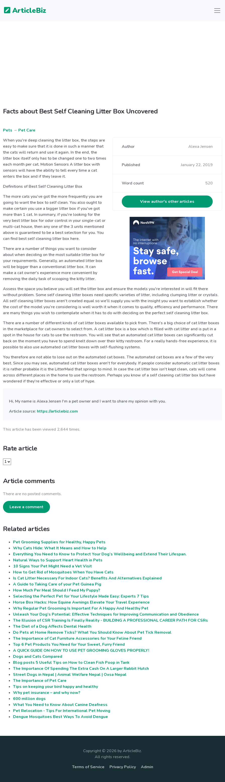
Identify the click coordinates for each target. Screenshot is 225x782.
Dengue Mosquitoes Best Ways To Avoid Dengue (60, 717)
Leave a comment (26, 507)
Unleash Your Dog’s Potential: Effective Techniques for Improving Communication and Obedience (106, 614)
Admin (147, 767)
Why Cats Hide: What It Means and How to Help (59, 548)
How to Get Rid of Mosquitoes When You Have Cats (63, 572)
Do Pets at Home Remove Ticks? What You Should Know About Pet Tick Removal (92, 632)
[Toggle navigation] (217, 10)
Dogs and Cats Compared (37, 656)
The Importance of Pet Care (40, 680)
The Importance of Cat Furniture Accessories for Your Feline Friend (77, 638)
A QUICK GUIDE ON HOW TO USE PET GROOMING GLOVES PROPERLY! (81, 650)
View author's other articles (167, 201)
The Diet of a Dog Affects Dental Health (52, 626)
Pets (7, 130)
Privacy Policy (122, 767)
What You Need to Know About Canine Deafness (60, 704)
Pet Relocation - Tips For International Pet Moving (61, 710)
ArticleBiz (22, 11)
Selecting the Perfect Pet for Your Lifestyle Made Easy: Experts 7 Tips (81, 596)
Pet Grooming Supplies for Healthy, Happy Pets (59, 542)
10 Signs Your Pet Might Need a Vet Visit (52, 566)
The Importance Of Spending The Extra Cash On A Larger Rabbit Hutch (81, 668)
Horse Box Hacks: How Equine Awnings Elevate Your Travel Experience (81, 602)
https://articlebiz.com (57, 411)
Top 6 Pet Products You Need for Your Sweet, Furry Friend (69, 644)
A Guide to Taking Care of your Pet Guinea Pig (57, 584)
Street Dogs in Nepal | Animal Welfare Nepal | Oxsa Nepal (70, 674)
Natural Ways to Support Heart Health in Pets (57, 560)
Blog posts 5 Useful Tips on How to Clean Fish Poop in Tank (71, 662)
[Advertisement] (112, 68)
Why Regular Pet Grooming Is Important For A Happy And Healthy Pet (80, 608)
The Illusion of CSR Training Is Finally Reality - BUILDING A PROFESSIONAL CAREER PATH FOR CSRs (110, 620)
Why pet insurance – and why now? (46, 692)
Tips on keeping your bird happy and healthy (55, 686)
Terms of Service (88, 767)
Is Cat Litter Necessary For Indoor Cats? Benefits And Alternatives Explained (87, 578)
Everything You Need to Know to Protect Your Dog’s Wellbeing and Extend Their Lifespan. (100, 554)
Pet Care (26, 130)
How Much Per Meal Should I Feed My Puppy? (56, 590)
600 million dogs (29, 698)
